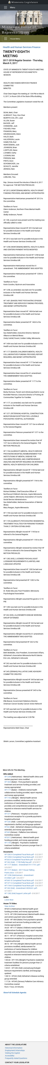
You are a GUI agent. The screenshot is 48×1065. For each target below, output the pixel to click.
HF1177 (7, 790)
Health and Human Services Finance (21, 47)
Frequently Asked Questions (16, 1058)
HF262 (7, 827)
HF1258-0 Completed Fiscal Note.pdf (19, 857)
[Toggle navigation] (5, 7)
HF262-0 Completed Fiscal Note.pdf (18, 860)
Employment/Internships (15, 1050)
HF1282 (7, 822)
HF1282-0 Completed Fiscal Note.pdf (19, 854)
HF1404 (7, 782)
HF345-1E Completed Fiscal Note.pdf (19, 880)
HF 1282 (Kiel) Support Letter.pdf (17, 893)
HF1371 (7, 814)
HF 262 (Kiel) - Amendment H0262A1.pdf (20, 888)
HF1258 (7, 777)
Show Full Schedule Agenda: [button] (15, 993)
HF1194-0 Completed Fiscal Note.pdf (19, 886)
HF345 (7, 832)
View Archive (9, 906)
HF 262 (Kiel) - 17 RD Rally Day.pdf (18, 862)
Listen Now (8, 900)
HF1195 (7, 843)
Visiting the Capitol (12, 1053)
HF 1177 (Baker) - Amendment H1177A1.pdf (22, 865)
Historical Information (13, 1048)
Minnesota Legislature (23, 2)
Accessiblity (9, 1056)
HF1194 (7, 798)
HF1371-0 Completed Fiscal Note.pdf (19, 883)
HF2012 (7, 837)
